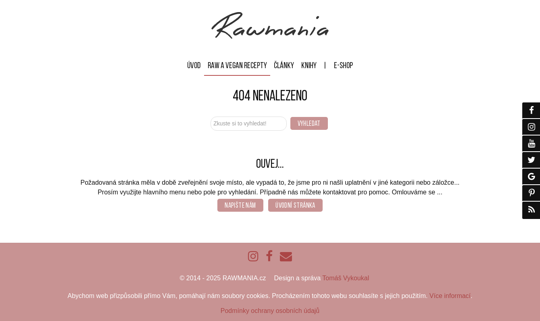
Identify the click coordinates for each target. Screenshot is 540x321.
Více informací (450, 295)
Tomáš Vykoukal (345, 278)
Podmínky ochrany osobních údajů (270, 310)
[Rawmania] (270, 36)
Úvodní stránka (295, 205)
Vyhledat (309, 123)
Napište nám (240, 205)
